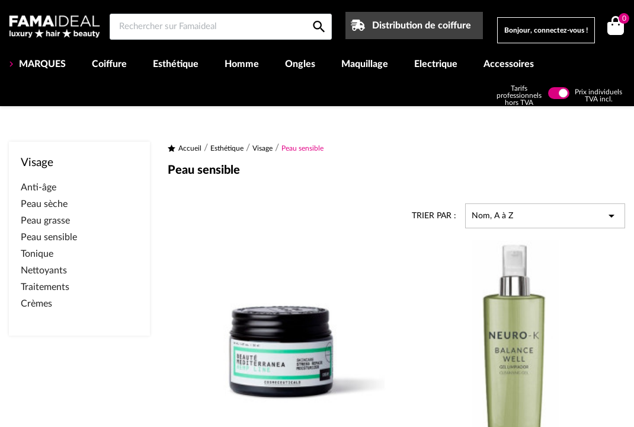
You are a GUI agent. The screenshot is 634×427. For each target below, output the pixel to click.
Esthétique (175, 64)
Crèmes (36, 303)
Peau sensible (49, 237)
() (622, 20)
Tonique (37, 254)
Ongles (300, 64)
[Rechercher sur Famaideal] (221, 27)
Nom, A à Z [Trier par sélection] (545, 216)
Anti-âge (38, 187)
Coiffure (109, 64)
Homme (242, 64)
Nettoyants (44, 270)
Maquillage (364, 64)
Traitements (45, 287)
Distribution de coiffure (421, 25)
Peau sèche (44, 204)
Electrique (435, 64)
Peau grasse (45, 220)
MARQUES (41, 64)
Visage (37, 162)
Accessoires (508, 64)
